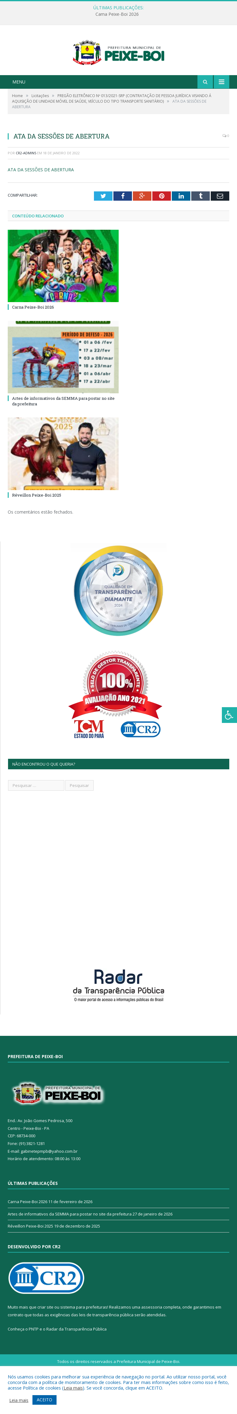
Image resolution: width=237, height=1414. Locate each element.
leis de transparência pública (106, 1343)
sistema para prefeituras (83, 1336)
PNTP (34, 1357)
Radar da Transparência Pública (76, 1357)
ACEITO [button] (44, 1400)
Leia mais (73, 1388)
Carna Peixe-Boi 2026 (117, 14)
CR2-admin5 (26, 181)
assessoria (151, 1336)
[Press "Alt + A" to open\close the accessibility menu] (229, 715)
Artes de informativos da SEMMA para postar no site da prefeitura (70, 1242)
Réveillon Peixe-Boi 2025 (36, 524)
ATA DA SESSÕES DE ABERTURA (41, 198)
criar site (45, 1336)
